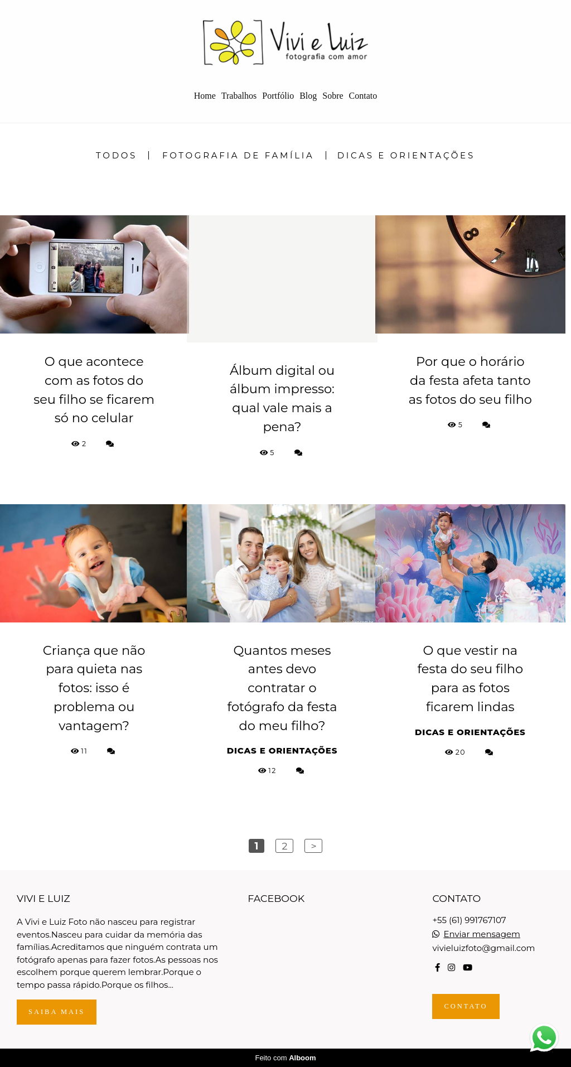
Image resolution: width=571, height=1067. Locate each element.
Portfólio (278, 95)
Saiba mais (56, 1012)
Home (205, 95)
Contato (363, 95)
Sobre (332, 95)
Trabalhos (239, 95)
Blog (308, 95)
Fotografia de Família (238, 155)
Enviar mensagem (481, 934)
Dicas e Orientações (406, 155)
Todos (116, 155)
